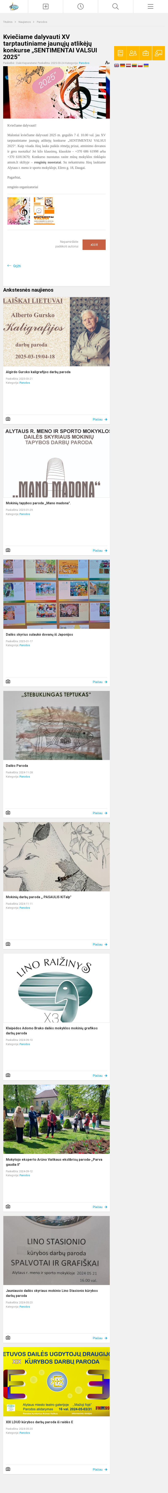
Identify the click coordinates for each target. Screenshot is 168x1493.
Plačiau (98, 419)
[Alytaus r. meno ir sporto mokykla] (14, 6)
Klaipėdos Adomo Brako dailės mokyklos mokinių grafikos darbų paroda (52, 1030)
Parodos (42, 21)
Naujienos (25, 21)
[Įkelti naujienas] (45, 6)
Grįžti (17, 266)
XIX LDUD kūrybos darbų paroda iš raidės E (39, 1422)
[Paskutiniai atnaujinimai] (80, 6)
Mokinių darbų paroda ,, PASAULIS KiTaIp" (38, 897)
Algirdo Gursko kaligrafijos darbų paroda (38, 372)
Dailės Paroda (17, 766)
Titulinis (8, 21)
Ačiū (94, 244)
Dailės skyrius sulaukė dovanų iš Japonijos (39, 635)
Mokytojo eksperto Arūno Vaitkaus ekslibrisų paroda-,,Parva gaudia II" (54, 1162)
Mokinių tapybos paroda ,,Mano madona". (38, 503)
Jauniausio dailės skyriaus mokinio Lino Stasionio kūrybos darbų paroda (52, 1293)
